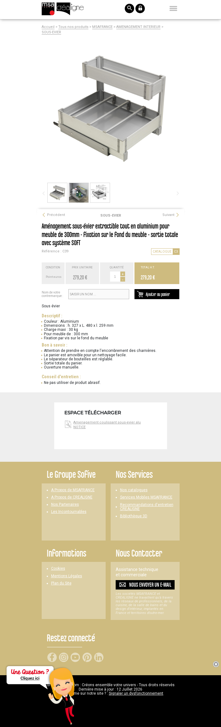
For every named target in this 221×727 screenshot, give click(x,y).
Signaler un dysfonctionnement (136, 693)
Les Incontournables (69, 512)
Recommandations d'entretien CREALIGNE (146, 507)
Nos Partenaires (65, 505)
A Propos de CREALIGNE (71, 497)
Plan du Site (61, 583)
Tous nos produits (73, 27)
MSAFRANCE (102, 27)
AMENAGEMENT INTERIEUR (138, 27)
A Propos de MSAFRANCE (73, 490)
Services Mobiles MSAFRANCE (146, 497)
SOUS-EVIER (51, 32)
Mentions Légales (66, 576)
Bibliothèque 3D (133, 516)
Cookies (58, 569)
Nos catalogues (134, 490)
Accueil (48, 27)
